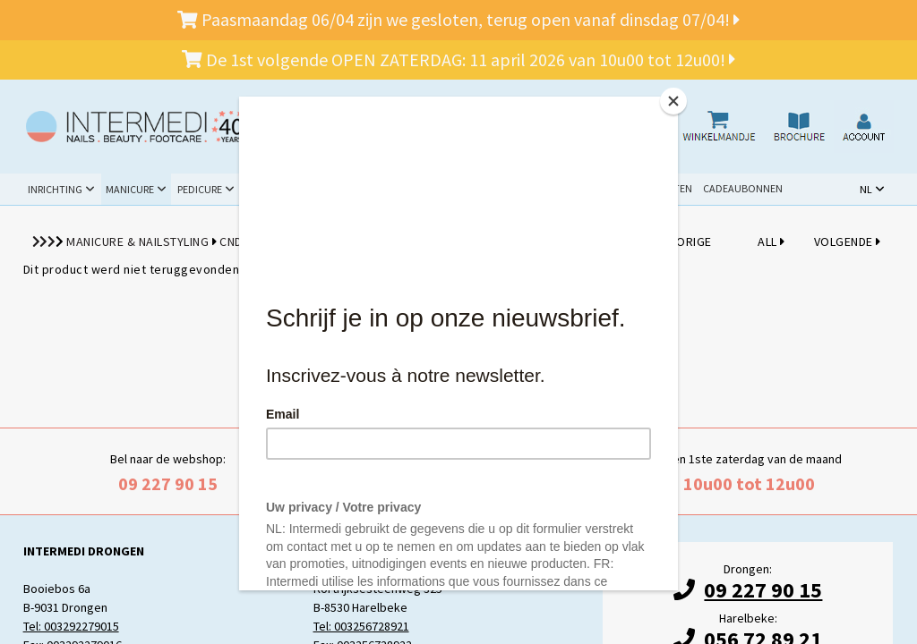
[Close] (673, 101)
